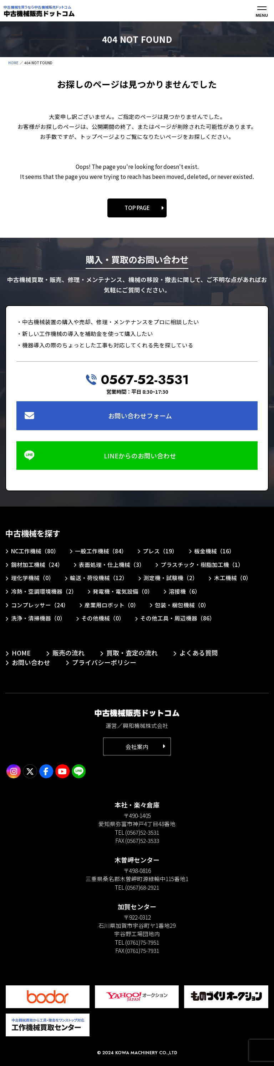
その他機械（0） (103, 618)
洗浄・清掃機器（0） (38, 618)
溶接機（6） (185, 591)
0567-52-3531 (145, 379)
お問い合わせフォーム (140, 415)
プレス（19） (160, 551)
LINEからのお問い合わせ (140, 455)
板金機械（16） (214, 551)
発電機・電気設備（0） (123, 591)
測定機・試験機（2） (170, 578)
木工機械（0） (233, 578)
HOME (13, 62)
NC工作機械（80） (35, 551)
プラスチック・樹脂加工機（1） (202, 564)
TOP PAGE (137, 207)
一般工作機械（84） (101, 551)
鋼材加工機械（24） (37, 564)
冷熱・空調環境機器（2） (44, 591)
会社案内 (137, 746)
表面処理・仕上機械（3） (112, 564)
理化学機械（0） (32, 578)
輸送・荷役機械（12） (99, 578)
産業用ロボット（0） (112, 605)
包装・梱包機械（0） (182, 605)
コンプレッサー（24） (40, 605)
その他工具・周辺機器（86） (177, 618)
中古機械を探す (32, 533)
